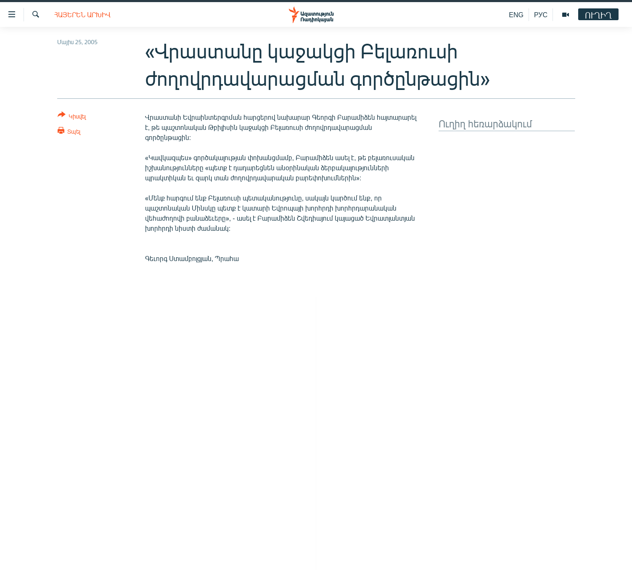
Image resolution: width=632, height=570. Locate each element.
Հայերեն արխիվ (82, 14)
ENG (516, 14)
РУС (540, 14)
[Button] (72, 117)
